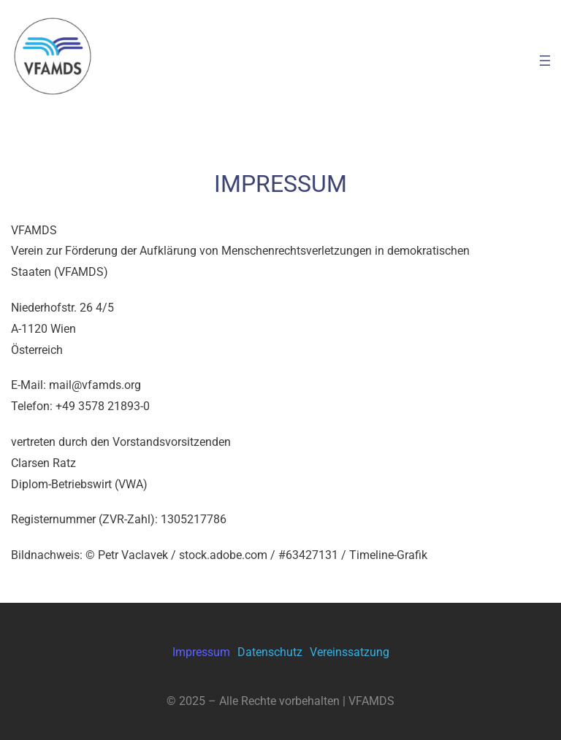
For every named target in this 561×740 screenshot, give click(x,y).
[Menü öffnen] (545, 60)
